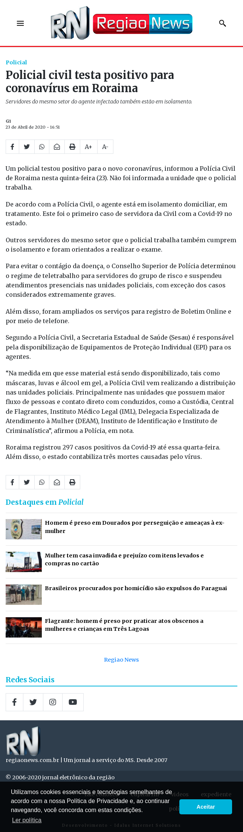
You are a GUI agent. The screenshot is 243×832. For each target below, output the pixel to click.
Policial (16, 62)
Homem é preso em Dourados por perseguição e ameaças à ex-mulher (135, 526)
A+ (89, 146)
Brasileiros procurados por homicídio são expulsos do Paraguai (136, 588)
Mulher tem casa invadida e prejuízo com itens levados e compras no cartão (124, 559)
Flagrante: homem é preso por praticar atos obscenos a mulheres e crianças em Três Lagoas (124, 625)
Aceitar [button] (206, 807)
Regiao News (121, 659)
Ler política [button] (26, 820)
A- (105, 146)
